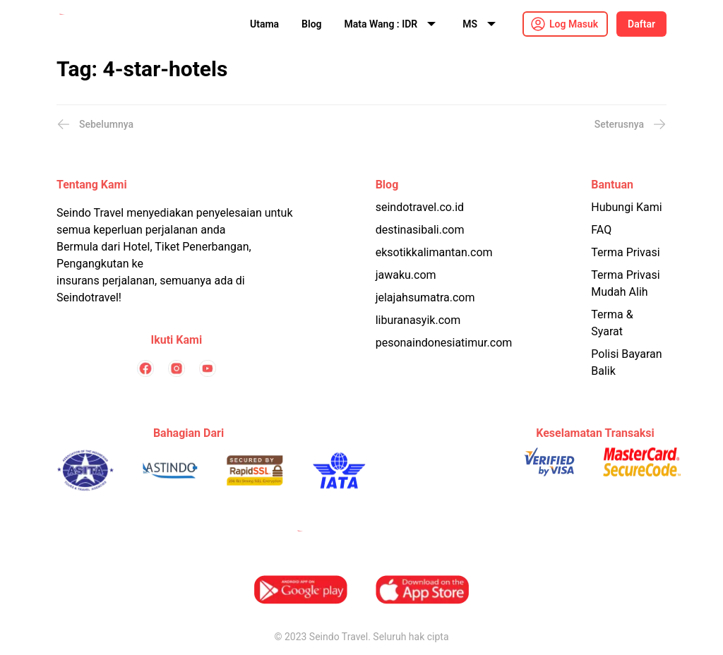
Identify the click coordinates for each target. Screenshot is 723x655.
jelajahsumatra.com (425, 297)
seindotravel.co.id (420, 207)
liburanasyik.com (418, 320)
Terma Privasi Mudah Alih (625, 283)
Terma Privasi (625, 252)
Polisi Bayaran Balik (626, 362)
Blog (311, 24)
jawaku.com (406, 275)
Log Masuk (573, 24)
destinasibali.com (420, 229)
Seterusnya (630, 124)
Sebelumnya (94, 124)
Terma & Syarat (612, 323)
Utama (264, 24)
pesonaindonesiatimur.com (444, 342)
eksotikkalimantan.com (434, 252)
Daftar (641, 24)
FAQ (601, 229)
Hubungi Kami (626, 207)
